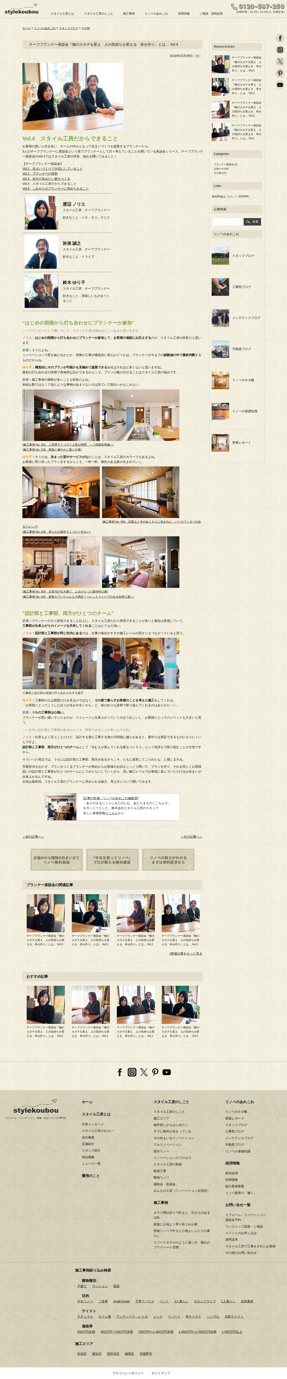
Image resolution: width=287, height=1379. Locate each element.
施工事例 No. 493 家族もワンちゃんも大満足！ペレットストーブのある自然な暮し (78, 596)
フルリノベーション (168, 1144)
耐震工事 (160, 1171)
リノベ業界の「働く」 (241, 1192)
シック (158, 1316)
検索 (252, 221)
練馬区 (129, 1353)
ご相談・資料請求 (211, 13)
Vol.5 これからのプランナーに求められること (55, 188)
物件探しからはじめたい (171, 1125)
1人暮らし (228, 1301)
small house (121, 1301)
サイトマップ (160, 1373)
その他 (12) (220, 173)
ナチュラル (85, 1316)
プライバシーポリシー (128, 1373)
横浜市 (97, 1353)
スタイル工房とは (62, 13)
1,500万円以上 (232, 1331)
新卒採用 (231, 1173)
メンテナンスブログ (236, 318)
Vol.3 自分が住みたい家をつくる (46, 178)
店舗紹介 (88, 1144)
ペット (164, 1301)
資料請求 (231, 1239)
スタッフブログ (75, 28)
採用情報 (184, 13)
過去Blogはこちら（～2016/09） (231, 196)
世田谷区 (113, 1353)
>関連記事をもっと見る (185, 953)
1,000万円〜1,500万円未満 (197, 1331)
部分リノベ (161, 1151)
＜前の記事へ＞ (33, 836)
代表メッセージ (93, 1124)
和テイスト (193, 1316)
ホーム (27, 28)
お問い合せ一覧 (237, 1205)
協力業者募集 (234, 1186)
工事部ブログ (231, 286)
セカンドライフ (205, 1301)
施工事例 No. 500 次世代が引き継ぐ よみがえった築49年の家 (65, 591)
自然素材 (247, 1301)
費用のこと (91, 1175)
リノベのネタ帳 (233, 380)
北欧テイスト (234, 1316)
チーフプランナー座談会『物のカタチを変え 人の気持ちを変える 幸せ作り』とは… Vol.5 (45, 940)
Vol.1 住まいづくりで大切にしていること (52, 168)
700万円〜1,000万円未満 (155, 1331)
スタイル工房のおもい (97, 1130)
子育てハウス (144, 1301)
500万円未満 (86, 1331)
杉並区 (82, 1353)
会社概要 (88, 1137)
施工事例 (129, 13)
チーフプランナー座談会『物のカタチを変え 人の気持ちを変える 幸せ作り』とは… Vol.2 (135, 940)
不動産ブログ (231, 349)
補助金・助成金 (165, 1184)
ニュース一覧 (91, 1163)
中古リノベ (85, 1301)
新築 (116, 1286)
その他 (94, 28)
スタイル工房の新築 (168, 1164)
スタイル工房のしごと (98, 13)
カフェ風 (104, 1316)
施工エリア (161, 1118)
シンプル (213, 1316)
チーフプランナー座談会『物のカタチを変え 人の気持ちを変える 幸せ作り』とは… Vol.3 (90, 940)
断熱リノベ (161, 1177)
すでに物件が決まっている (172, 1131)
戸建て (82, 1286)
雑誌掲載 (88, 1157)
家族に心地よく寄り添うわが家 (176, 1224)
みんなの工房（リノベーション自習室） (182, 1190)
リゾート (174, 1316)
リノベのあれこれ (156, 13)
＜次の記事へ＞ (191, 836)
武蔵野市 (146, 1353)
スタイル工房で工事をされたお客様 (250, 1246)
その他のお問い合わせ (241, 1252)
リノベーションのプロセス (172, 1158)
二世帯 (103, 1301)
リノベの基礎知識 (235, 411)
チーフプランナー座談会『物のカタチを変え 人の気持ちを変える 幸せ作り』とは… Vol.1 (180, 940)
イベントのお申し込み (241, 1233)
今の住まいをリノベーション (174, 1138)
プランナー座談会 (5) (225, 164)
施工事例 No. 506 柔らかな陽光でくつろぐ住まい (56, 531)
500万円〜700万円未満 (116, 1331)
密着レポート (231, 442)
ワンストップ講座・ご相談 (244, 1226)
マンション (100, 1286)
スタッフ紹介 (91, 1150)
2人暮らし (181, 1301)
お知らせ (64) (221, 168)
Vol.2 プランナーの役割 (40, 173)
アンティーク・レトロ (132, 1316)
